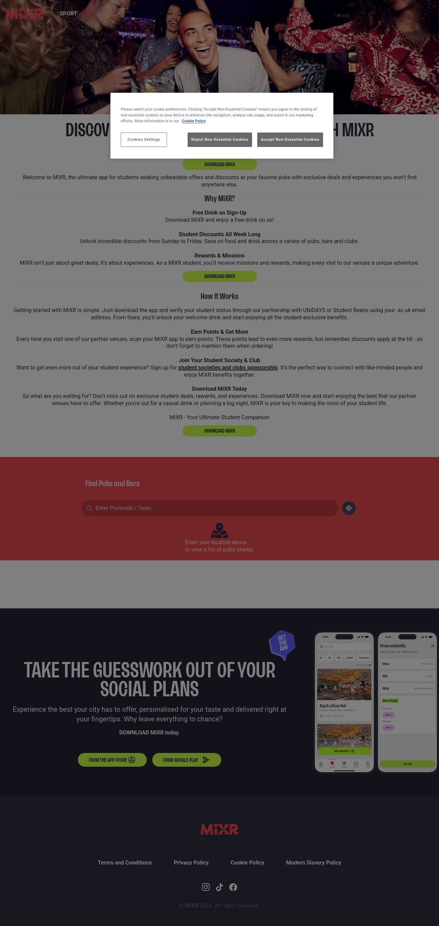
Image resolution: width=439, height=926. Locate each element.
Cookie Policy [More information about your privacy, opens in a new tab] (194, 120)
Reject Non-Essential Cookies (219, 139)
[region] (221, 126)
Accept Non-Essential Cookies (290, 139)
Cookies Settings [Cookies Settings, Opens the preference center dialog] (144, 139)
